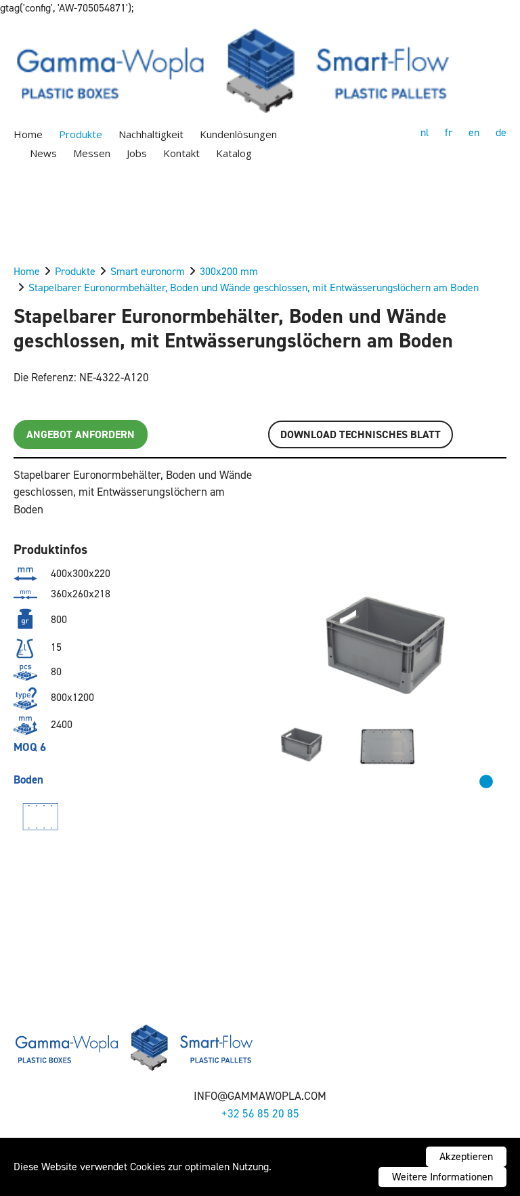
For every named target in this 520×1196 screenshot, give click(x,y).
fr (448, 132)
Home (28, 134)
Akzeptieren (466, 1156)
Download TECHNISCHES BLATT (360, 434)
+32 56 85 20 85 (260, 1113)
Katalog (234, 153)
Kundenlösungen (238, 134)
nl (424, 132)
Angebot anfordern (80, 434)
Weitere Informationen (442, 1177)
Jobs (137, 153)
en (474, 132)
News (43, 153)
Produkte (80, 134)
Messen (91, 153)
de (501, 132)
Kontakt (181, 153)
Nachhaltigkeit (150, 134)
